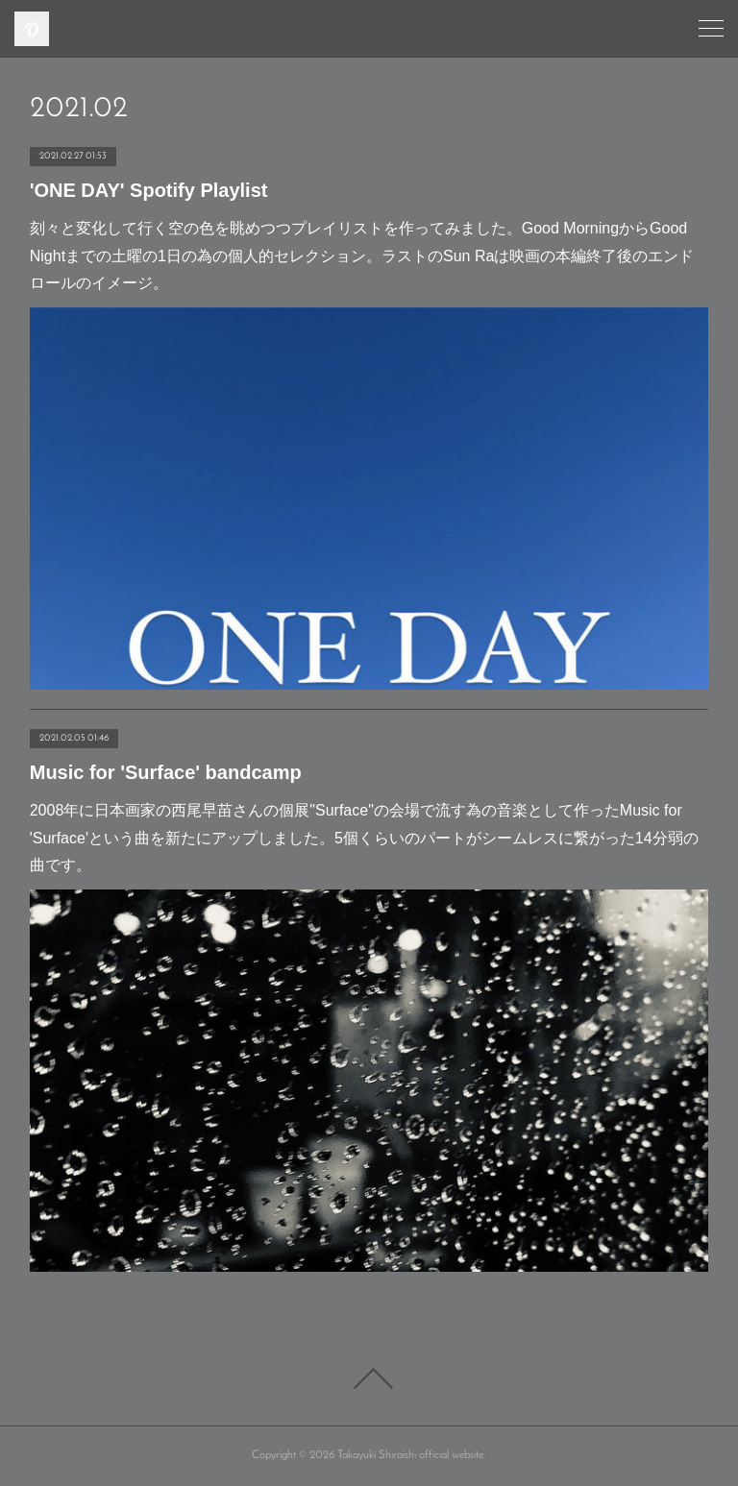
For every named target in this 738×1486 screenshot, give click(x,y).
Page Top (369, 1378)
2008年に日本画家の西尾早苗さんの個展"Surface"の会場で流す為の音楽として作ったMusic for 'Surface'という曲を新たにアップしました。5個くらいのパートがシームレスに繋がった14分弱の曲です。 (364, 838)
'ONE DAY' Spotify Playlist (149, 190)
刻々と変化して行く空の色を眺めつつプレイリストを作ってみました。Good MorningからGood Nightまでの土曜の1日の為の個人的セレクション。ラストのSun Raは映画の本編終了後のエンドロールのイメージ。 (362, 256)
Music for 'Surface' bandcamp (166, 772)
